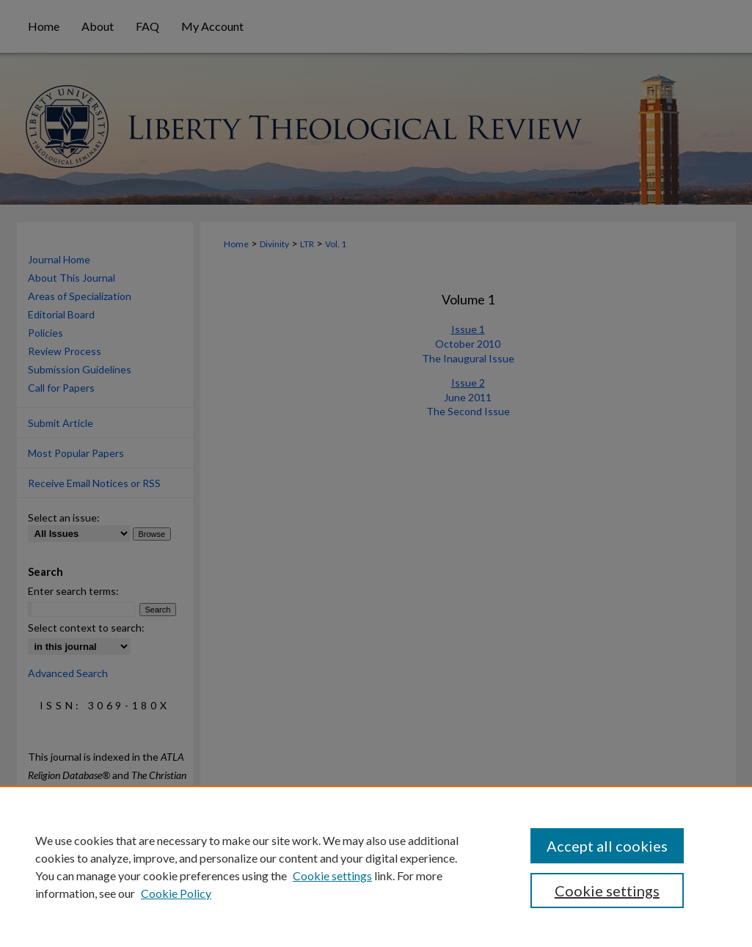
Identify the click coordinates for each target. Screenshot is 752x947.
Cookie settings (332, 875)
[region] (376, 866)
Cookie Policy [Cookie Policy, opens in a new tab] (176, 893)
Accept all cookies (607, 846)
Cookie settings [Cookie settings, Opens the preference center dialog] (607, 890)
